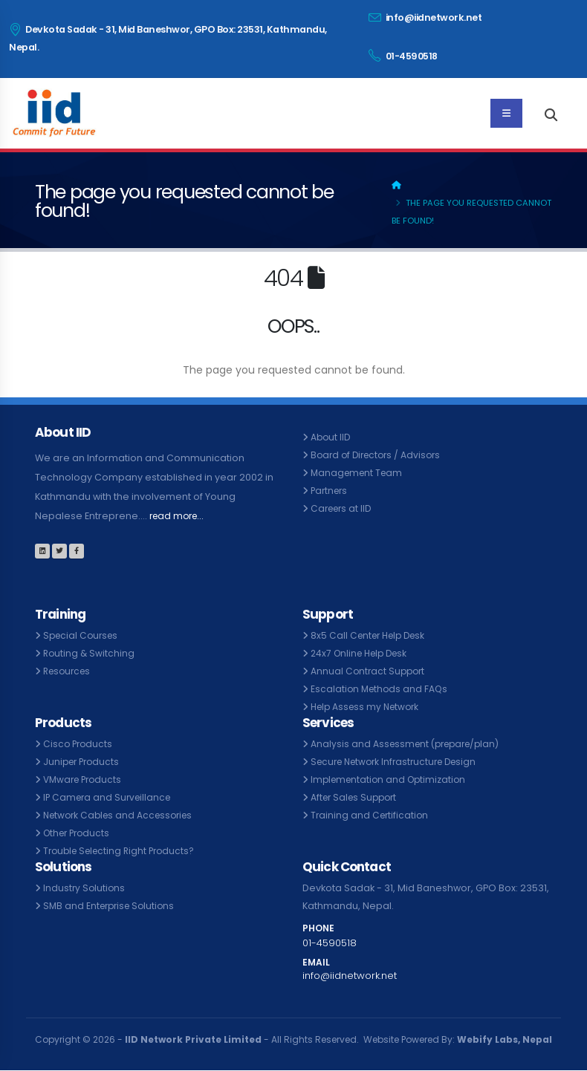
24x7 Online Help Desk (363, 653)
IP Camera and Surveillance (110, 797)
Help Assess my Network (369, 706)
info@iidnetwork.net (425, 17)
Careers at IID (343, 508)
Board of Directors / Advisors (379, 455)
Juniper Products (83, 761)
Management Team (359, 472)
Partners (331, 490)
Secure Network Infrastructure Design (400, 761)
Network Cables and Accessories (122, 815)
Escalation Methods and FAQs (381, 689)
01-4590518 (403, 55)
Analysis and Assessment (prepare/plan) (410, 744)
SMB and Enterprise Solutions (112, 905)
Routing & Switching (90, 653)
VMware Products (85, 779)
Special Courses (83, 635)
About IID (331, 437)
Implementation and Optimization (392, 779)
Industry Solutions (85, 888)
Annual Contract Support (370, 671)
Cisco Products (79, 744)
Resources (69, 671)
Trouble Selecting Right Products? (123, 850)
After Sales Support (357, 797)
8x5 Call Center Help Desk (372, 635)
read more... (179, 516)
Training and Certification (371, 815)
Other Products (79, 833)
